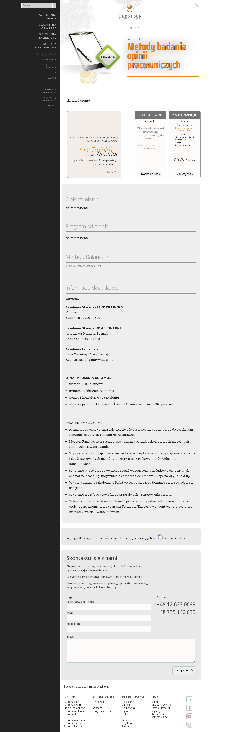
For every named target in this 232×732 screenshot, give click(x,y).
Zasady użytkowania (128, 706)
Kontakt (50, 105)
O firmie (155, 701)
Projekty (45, 45)
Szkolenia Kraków (73, 723)
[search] (36, 5)
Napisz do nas (150, 174)
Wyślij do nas (184, 670)
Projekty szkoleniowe (74, 708)
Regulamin (127, 723)
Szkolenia (47, 16)
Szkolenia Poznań (73, 726)
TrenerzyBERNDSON (49, 91)
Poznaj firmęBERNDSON (47, 99)
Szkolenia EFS (71, 714)
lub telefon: (109, 627)
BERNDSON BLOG (159, 717)
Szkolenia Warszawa (74, 720)
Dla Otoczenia (158, 714)
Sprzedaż (50, 77)
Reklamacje (127, 726)
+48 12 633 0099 (176, 604)
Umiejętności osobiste (103, 711)
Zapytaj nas (185, 174)
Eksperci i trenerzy (160, 708)
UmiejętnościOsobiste (47, 66)
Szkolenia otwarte (73, 705)
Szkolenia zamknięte (74, 711)
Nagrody (155, 711)
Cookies (126, 720)
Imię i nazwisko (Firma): (109, 605)
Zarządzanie (47, 59)
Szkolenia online (72, 701)
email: (109, 616)
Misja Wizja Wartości (161, 705)
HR (54, 72)
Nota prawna (128, 701)
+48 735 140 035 (176, 612)
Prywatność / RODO (128, 712)
